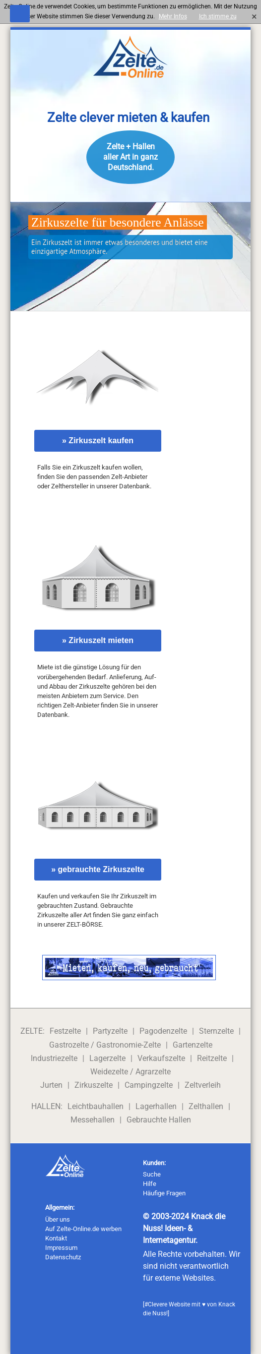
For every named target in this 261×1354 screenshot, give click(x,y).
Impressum (61, 1247)
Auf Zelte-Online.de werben (83, 1229)
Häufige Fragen (164, 1193)
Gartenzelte (192, 1045)
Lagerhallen (156, 1106)
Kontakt (56, 1238)
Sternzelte (216, 1031)
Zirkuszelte (93, 1085)
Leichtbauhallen (95, 1106)
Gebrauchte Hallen (159, 1119)
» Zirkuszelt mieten (97, 640)
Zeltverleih (203, 1085)
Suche (152, 1174)
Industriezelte (54, 1058)
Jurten (51, 1085)
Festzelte (65, 1031)
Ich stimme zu (220, 16)
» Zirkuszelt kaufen (97, 440)
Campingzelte (149, 1085)
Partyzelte (110, 1031)
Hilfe (149, 1183)
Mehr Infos (173, 16)
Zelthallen (206, 1106)
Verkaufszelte (161, 1058)
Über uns (57, 1219)
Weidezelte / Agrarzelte (130, 1071)
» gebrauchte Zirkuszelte (97, 869)
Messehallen (92, 1119)
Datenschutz (63, 1257)
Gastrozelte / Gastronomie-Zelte (105, 1045)
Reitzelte (212, 1058)
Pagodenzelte (163, 1031)
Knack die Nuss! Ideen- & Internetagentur (184, 1228)
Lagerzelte (107, 1058)
